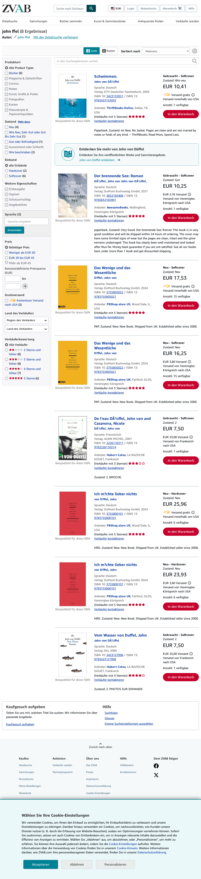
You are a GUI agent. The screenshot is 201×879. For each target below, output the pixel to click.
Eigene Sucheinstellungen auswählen (129, 724)
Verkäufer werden (187, 21)
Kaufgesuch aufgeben (20, 724)
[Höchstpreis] (12, 287)
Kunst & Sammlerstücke (110, 21)
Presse (89, 772)
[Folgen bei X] (156, 776)
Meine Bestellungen (30, 786)
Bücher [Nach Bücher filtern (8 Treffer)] (13, 73)
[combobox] (70, 8)
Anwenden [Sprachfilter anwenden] (14, 230)
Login (130, 8)
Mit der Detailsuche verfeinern (55, 37)
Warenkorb (25, 793)
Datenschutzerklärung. (152, 852)
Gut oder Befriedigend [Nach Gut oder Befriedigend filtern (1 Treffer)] (23, 142)
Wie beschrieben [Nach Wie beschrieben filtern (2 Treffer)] (20, 152)
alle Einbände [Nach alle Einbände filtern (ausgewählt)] (16, 165)
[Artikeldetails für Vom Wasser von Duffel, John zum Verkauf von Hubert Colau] (73, 655)
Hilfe (191, 8)
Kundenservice (128, 772)
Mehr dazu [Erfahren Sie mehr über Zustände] (24, 121)
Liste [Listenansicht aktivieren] (91, 51)
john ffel (24, 37)
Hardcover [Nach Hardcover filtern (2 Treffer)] (15, 170)
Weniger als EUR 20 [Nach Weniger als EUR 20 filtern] (20, 252)
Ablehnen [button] (77, 864)
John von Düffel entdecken (100, 160)
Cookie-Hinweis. (127, 848)
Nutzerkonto (148, 8)
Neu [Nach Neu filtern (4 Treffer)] (12, 127)
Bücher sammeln (71, 21)
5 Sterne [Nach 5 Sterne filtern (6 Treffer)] (24, 378)
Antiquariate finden (150, 21)
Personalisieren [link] (115, 864)
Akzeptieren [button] (40, 864)
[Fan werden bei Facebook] (156, 766)
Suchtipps (111, 713)
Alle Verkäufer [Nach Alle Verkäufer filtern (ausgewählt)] (18, 345)
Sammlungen (38, 21)
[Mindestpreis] (12, 279)
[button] (194, 61)
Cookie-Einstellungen (123, 844)
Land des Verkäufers (19, 328)
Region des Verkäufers (21, 320)
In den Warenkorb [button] (181, 114)
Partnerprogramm (63, 772)
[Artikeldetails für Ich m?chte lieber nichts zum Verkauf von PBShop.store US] (73, 514)
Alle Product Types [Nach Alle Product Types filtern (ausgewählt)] (19, 67)
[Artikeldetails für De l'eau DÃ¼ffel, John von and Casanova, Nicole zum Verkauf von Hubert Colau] (73, 438)
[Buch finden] (91, 8)
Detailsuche (9, 21)
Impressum (92, 779)
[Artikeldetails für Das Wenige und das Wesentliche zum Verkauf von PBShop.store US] (73, 288)
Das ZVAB (91, 765)
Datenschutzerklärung (98, 786)
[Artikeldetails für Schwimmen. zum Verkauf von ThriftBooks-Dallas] (73, 96)
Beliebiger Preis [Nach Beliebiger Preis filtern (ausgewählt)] (17, 247)
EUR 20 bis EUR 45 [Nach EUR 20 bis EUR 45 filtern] (20, 257)
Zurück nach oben (100, 747)
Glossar (109, 718)
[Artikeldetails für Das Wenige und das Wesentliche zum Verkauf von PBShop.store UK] (73, 363)
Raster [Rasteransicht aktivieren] (108, 51)
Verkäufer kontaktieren (109, 121)
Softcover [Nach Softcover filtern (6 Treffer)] (15, 176)
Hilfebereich (127, 765)
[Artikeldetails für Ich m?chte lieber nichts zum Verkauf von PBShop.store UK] (73, 584)
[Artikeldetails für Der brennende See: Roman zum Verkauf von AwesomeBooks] (73, 196)
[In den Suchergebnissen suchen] (127, 61)
